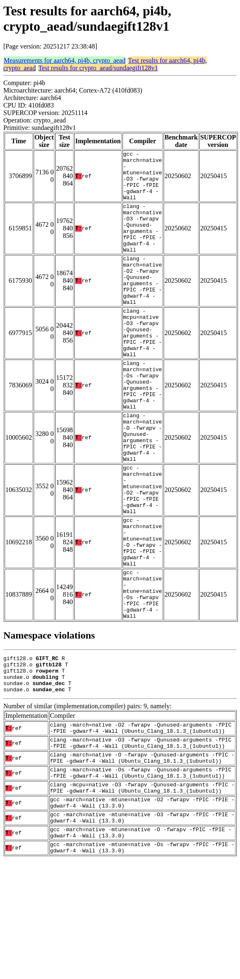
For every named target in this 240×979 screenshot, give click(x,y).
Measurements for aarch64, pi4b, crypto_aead (64, 60)
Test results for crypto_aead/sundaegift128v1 (98, 67)
